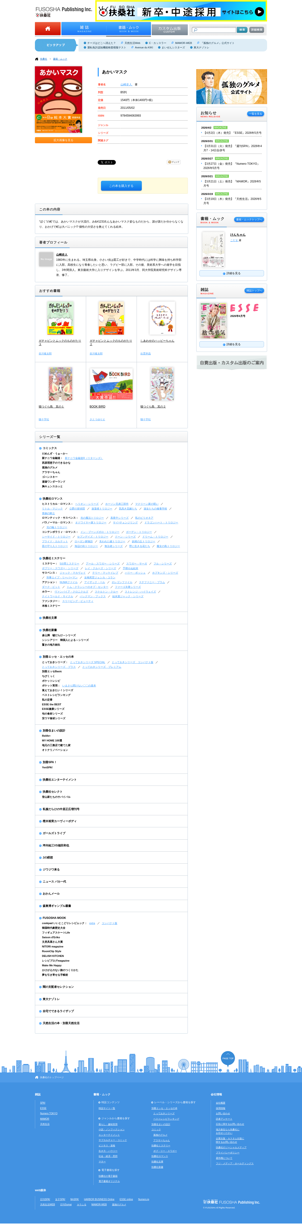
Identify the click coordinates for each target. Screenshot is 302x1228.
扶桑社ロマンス (53, 498)
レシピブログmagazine (55, 960)
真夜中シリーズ (119, 517)
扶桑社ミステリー (54, 558)
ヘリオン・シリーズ (87, 503)
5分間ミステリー (69, 563)
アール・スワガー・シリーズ (103, 563)
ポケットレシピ (51, 680)
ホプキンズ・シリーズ (165, 572)
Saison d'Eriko (51, 937)
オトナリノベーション (55, 750)
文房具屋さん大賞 (52, 941)
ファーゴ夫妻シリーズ (128, 586)
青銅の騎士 (48, 513)
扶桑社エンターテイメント (60, 779)
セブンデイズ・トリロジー (92, 536)
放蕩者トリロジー (102, 508)
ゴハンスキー (50, 476)
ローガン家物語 (84, 541)
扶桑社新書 (50, 630)
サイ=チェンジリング (125, 522)
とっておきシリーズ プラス (59, 666)
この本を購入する (121, 186)
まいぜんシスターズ (173, 47)
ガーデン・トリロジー (139, 531)
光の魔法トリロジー (92, 517)
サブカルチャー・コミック (113, 1140)
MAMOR (44, 1119)
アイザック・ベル (94, 582)
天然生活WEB (47, 1204)
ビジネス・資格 (107, 1145)
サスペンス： (50, 572)
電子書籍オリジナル (109, 1181)
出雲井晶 (145, 353)
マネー (102, 1161)
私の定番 (47, 699)
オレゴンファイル (122, 582)
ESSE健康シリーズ (53, 708)
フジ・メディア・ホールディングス (235, 1163)
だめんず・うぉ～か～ (55, 453)
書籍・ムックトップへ (249, 219)
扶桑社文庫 (50, 617)
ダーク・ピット (51, 586)
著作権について (224, 1158)
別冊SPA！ (50, 762)
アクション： (50, 582)
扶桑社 (43, 59)
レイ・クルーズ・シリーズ (100, 568)
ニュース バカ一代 (54, 881)
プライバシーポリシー (227, 1152)
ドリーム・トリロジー (155, 536)
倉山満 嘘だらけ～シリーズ (59, 635)
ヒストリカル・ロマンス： (57, 503)
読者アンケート (224, 1119)
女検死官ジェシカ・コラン (99, 577)
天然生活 (45, 1124)
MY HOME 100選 (52, 740)
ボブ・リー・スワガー (165, 1151)
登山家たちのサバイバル (56, 796)
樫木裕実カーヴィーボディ (60, 821)
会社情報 (216, 1094)
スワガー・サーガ (136, 563)
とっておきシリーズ (164, 1113)
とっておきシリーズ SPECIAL (87, 662)
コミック (156, 1129)
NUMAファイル (69, 582)
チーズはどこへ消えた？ (101, 43)
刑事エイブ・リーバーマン (62, 577)
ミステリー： (50, 563)
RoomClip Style (51, 951)
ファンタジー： (51, 601)
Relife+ (46, 735)
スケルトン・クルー (106, 591)
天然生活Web (132, 43)
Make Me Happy (52, 965)
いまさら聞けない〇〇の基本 (79, 685)
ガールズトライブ (54, 833)
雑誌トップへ (254, 290)
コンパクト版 (109, 923)
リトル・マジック (52, 508)
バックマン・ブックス (93, 596)
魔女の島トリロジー (168, 546)
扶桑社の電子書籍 (108, 1176)
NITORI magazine (52, 946)
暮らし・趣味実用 (108, 1124)
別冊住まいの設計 (54, 730)
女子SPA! (60, 1199)
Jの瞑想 (48, 857)
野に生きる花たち (139, 546)
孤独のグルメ (50, 467)
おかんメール (51, 893)
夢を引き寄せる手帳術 (55, 974)
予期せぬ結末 (130, 568)
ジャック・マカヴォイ (73, 572)
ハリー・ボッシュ (135, 572)
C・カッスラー (157, 43)
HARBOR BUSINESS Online (99, 1199)
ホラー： (47, 591)
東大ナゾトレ (201, 47)
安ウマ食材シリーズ (53, 718)
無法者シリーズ (114, 546)
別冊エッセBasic (52, 671)
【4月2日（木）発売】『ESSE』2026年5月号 (232, 133)
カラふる (81, 1204)
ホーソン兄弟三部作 (117, 503)
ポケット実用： (51, 685)
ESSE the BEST (51, 704)
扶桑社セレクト (53, 791)
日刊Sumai (66, 1204)
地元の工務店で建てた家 (56, 745)
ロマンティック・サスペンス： (60, 517)
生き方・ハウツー (108, 1151)
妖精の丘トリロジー (143, 541)
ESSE (43, 1108)
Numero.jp (143, 1199)
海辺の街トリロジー (86, 546)
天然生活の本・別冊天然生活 (61, 1023)
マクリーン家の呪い (147, 503)
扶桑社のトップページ (52, 1077)
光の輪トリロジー (56, 527)
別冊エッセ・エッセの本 (58, 656)
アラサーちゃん (51, 472)
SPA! (42, 1103)
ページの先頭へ (228, 1059)
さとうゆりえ (97, 419)
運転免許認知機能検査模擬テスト (106, 47)
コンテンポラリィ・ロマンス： (60, 531)
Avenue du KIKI (144, 47)
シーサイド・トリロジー (56, 536)
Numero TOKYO (49, 1113)
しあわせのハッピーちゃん (157, 340)
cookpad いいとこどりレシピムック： (64, 923)
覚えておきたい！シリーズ (57, 690)
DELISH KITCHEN (53, 956)
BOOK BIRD (97, 406)
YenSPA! (47, 767)
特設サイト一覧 (107, 1108)
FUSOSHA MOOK (54, 918)
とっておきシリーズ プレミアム (101, 666)
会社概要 (220, 1103)
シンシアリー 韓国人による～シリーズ (65, 640)
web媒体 (40, 1190)
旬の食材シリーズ (52, 713)
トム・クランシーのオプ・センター (87, 586)
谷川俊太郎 (45, 353)
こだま (234, 240)
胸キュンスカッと (52, 486)
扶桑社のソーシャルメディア (231, 1147)
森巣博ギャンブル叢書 (57, 906)
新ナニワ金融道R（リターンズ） (84, 458)
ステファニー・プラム (152, 582)
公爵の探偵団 (77, 508)
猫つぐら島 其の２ (153, 406)
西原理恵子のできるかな (56, 462)
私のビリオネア (144, 517)
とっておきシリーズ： (55, 662)
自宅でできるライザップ (58, 1011)
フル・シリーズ (163, 563)
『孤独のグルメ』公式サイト (218, 43)
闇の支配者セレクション (58, 986)
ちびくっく (48, 676)
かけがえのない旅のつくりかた (60, 970)
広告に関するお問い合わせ (230, 1124)
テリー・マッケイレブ (105, 572)
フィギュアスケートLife (56, 932)
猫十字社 (44, 419)
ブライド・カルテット (55, 541)
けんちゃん (238, 234)
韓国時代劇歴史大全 (53, 927)
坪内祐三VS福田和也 (56, 845)
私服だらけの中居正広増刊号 (61, 809)
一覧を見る (255, 113)
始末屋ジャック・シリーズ (127, 596)
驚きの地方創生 (51, 644)
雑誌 (38, 1094)
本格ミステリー (51, 605)
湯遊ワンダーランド (53, 481)
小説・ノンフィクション (112, 1129)
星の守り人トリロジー (55, 546)
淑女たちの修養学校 (155, 508)
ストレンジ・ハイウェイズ (140, 591)
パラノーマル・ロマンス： (57, 522)
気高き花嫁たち (128, 508)
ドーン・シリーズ (125, 536)
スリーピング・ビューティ (77, 601)
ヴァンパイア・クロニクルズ (71, 591)
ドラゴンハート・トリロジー (161, 522)
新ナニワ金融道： (52, 458)
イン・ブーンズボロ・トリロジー (99, 531)
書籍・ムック (60, 59)
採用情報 (220, 1108)
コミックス (50, 448)
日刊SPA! (45, 1199)
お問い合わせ (223, 1113)
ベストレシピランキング (56, 695)
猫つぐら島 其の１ (51, 406)
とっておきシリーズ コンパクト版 (132, 662)
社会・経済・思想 (108, 1156)
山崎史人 (127, 84)
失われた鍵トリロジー (112, 541)
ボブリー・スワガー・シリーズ (60, 568)
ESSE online (126, 1199)
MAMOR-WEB (183, 43)
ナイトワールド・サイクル (57, 596)
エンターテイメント (109, 1135)
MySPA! (74, 1199)
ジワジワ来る (51, 869)
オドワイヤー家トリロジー (90, 522)
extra (92, 923)
